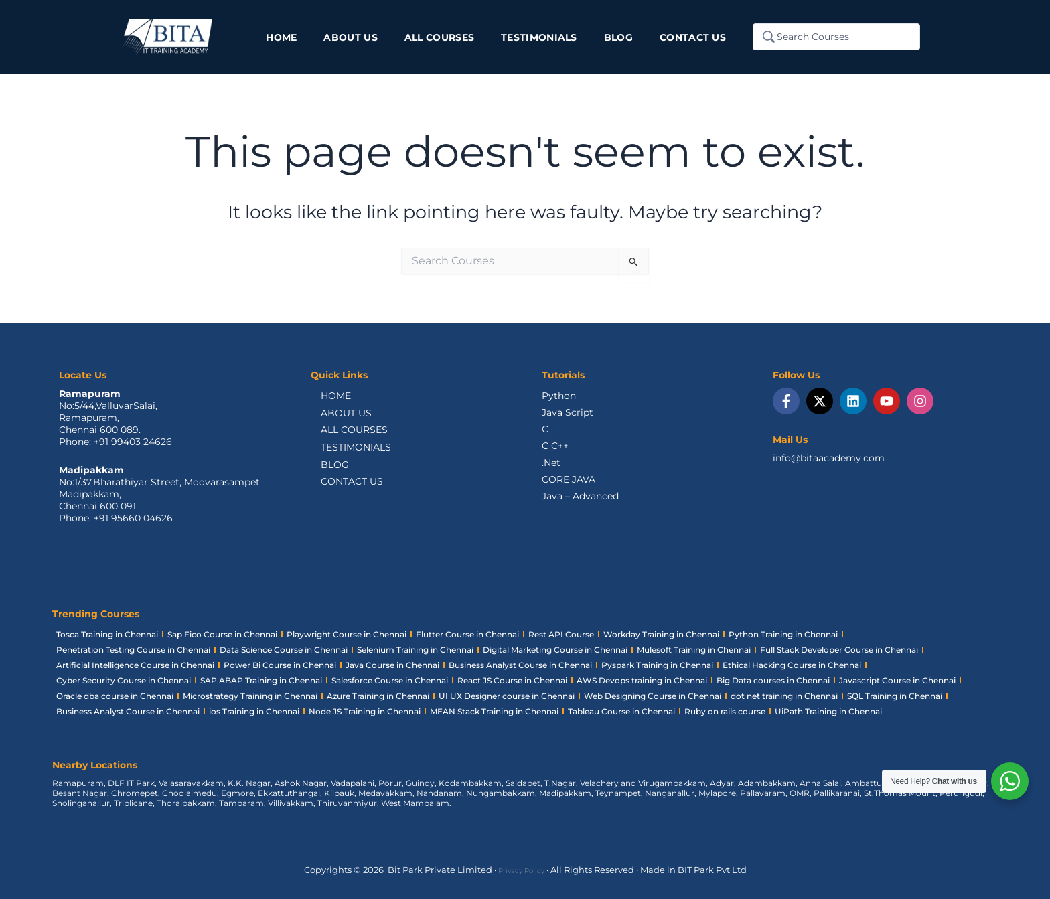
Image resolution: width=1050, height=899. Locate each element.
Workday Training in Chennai (661, 634)
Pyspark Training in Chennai (657, 665)
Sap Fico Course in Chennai (222, 634)
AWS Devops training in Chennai (642, 680)
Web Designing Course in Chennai (652, 696)
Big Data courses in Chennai (773, 680)
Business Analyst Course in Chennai (520, 665)
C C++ (555, 446)
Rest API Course (561, 634)
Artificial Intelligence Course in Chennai (135, 665)
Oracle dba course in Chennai (114, 696)
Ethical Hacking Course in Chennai (792, 665)
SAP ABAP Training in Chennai (261, 680)
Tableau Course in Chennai (621, 711)
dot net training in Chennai (784, 696)
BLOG (325, 472)
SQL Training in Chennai (894, 696)
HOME (326, 397)
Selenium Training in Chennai (415, 650)
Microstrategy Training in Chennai (250, 696)
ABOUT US (336, 416)
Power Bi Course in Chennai (280, 665)
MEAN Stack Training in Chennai (494, 711)
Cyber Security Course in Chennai (123, 680)
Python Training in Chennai (783, 634)
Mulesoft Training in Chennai (694, 650)
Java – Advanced (580, 496)
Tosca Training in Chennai (107, 634)
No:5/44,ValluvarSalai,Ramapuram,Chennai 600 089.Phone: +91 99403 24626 (115, 424)
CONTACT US (342, 491)
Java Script (567, 412)
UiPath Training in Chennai (828, 711)
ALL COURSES (344, 434)
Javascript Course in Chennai (897, 680)
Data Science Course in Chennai (284, 650)
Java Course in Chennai (392, 665)
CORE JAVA (568, 479)
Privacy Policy (521, 869)
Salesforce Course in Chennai (389, 680)
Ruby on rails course (724, 711)
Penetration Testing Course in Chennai (133, 650)
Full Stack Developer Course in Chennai (839, 650)
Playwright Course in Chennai (346, 634)
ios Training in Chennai (254, 711)
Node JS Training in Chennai (365, 711)
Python (559, 396)
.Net (551, 463)
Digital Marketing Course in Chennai (555, 650)
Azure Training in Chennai (378, 696)
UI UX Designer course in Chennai (507, 696)
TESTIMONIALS (346, 453)
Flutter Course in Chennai (467, 634)
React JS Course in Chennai (512, 680)
